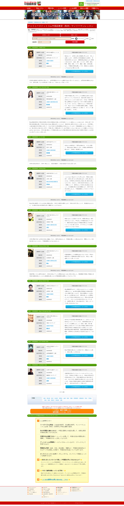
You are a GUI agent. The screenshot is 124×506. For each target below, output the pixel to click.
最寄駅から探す (46, 35)
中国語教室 (30, 22)
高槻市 (51, 60)
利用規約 (59, 490)
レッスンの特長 (62, 8)
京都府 (48, 150)
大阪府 (48, 60)
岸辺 (45, 400)
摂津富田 (76, 398)
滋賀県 (48, 325)
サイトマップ (60, 494)
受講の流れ (51, 8)
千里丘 (90, 398)
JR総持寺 (81, 398)
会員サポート (46, 496)
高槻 (47, 358)
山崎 (65, 398)
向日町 (56, 398)
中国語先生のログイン (76, 490)
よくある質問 (73, 8)
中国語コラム (95, 8)
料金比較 (31, 494)
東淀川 (52, 400)
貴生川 (48, 328)
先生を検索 (75, 41)
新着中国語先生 (46, 492)
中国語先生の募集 (75, 489)
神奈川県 (48, 181)
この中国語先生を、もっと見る (79, 71)
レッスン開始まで (33, 492)
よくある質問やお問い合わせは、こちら (55, 479)
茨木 (86, 398)
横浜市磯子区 (54, 181)
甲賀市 (51, 325)
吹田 (49, 400)
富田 (47, 63)
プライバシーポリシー (62, 492)
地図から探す (74, 35)
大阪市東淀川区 (54, 101)
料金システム (39, 8)
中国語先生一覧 (37, 22)
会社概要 (59, 489)
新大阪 (48, 104)
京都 (47, 380)
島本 (68, 398)
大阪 (61, 400)
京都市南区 (53, 150)
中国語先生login (96, 0)
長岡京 (60, 398)
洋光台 (48, 184)
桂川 (52, 398)
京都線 (43, 22)
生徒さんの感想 (84, 8)
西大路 (48, 398)
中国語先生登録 (89, 0)
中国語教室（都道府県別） (48, 494)
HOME (29, 8)
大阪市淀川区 (53, 224)
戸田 (47, 227)
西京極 (48, 153)
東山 (47, 263)
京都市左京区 (53, 260)
